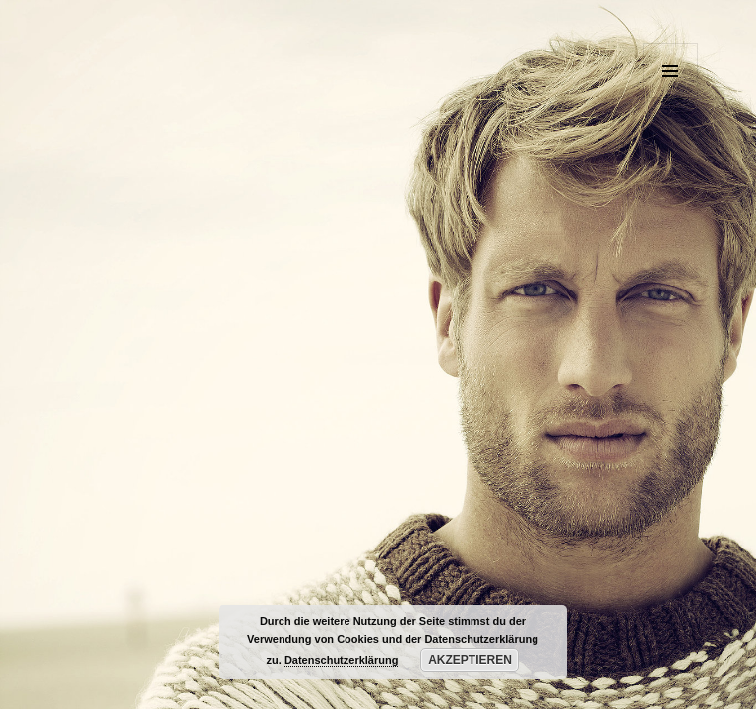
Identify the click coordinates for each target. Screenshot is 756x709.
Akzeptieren (470, 660)
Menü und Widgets (671, 97)
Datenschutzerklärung (341, 660)
